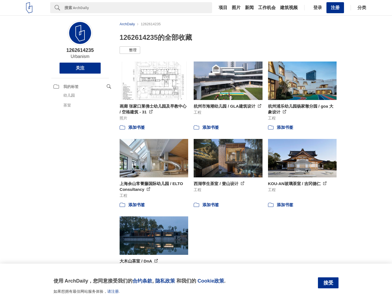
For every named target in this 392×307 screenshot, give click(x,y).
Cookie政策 (211, 281)
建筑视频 (289, 7)
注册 (335, 7)
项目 (223, 7)
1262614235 (80, 50)
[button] (130, 50)
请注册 (113, 291)
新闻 (249, 7)
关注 (80, 68)
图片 (236, 7)
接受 (328, 283)
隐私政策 (165, 281)
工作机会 (267, 7)
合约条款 (142, 281)
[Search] (138, 7)
